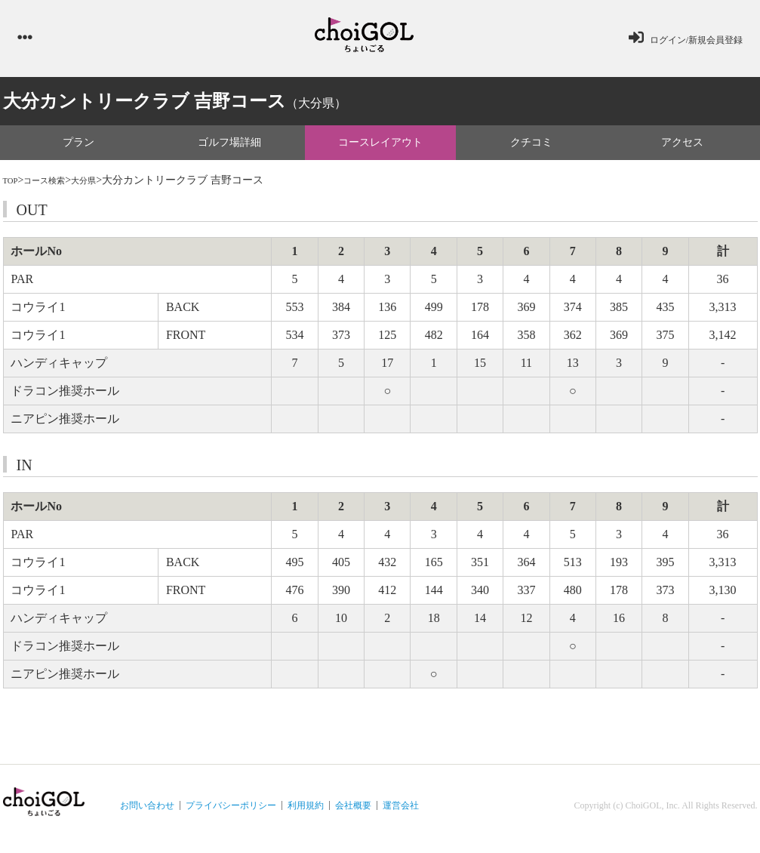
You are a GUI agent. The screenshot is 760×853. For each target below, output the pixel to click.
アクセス (682, 148)
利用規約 (306, 812)
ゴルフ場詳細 (229, 148)
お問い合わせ (147, 812)
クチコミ (531, 148)
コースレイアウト (380, 148)
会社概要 (353, 812)
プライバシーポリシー (231, 812)
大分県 (103, 186)
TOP (13, 186)
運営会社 (401, 812)
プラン (78, 148)
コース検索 (55, 186)
